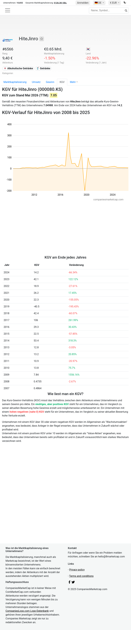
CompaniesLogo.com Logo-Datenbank (27, 610)
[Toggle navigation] (8, 10)
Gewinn (50, 82)
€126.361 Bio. (60, 3)
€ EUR (113, 2)
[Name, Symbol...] (108, 10)
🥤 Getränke (43, 68)
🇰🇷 (88, 49)
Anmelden (82, 2)
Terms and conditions (81, 576)
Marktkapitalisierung (15, 82)
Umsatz (36, 82)
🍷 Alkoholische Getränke (18, 68)
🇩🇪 (98, 2)
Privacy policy (77, 569)
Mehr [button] (73, 82)
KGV (62, 82)
